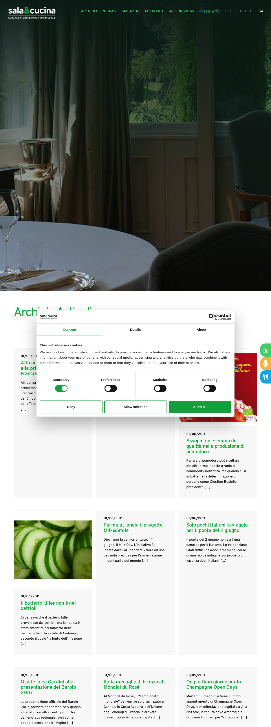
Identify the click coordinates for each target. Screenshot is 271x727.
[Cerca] (261, 11)
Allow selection (135, 407)
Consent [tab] (69, 329)
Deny (71, 407)
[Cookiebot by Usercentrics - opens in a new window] (212, 317)
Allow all (200, 407)
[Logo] (32, 11)
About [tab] (201, 329)
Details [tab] (135, 329)
